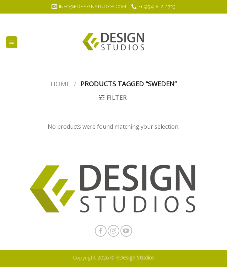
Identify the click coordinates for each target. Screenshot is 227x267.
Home (60, 83)
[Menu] (12, 42)
